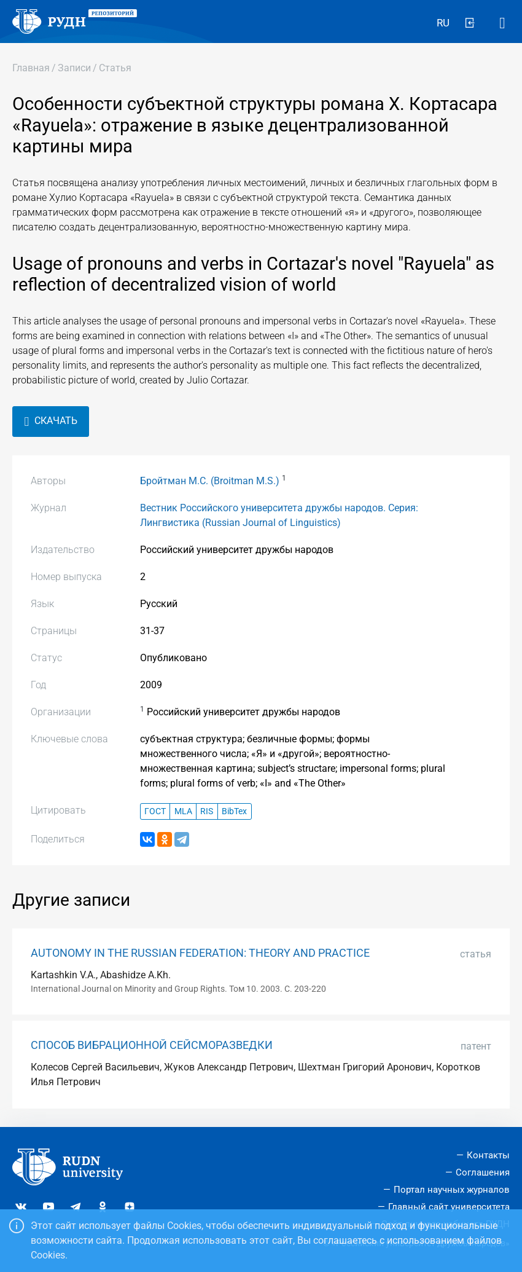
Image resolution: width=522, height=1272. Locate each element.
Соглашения (483, 1172)
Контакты (488, 1155)
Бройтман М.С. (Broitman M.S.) (209, 481)
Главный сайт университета (449, 1206)
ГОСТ (155, 811)
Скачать (50, 421)
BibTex (234, 811)
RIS (206, 811)
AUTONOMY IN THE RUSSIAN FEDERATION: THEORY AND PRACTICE (200, 953)
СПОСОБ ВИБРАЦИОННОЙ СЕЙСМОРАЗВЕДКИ (152, 1045)
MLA (183, 811)
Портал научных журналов (452, 1189)
